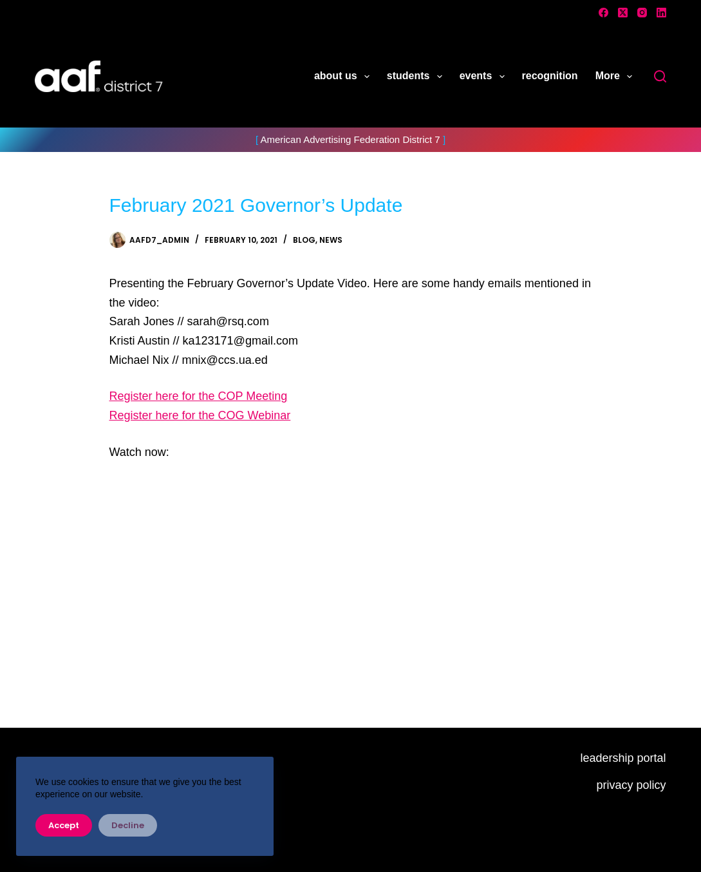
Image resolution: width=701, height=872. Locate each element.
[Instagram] (642, 12)
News (330, 239)
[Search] (660, 76)
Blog (304, 239)
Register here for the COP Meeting (198, 396)
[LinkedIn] (661, 12)
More (616, 76)
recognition (550, 75)
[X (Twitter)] (623, 12)
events (485, 76)
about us (344, 76)
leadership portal (623, 758)
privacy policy (631, 785)
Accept (63, 825)
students (417, 76)
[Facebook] (603, 12)
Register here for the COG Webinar (200, 415)
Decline (127, 825)
